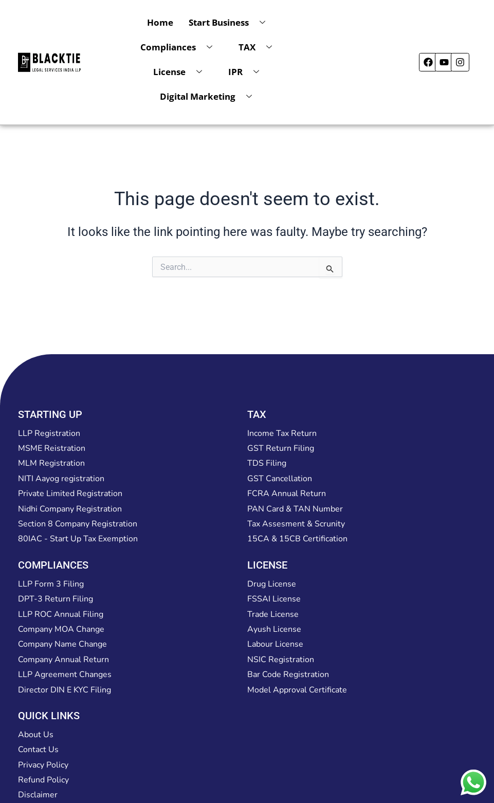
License (181, 72)
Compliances (180, 47)
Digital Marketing (210, 96)
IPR (247, 72)
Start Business (231, 22)
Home (160, 22)
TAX (259, 47)
